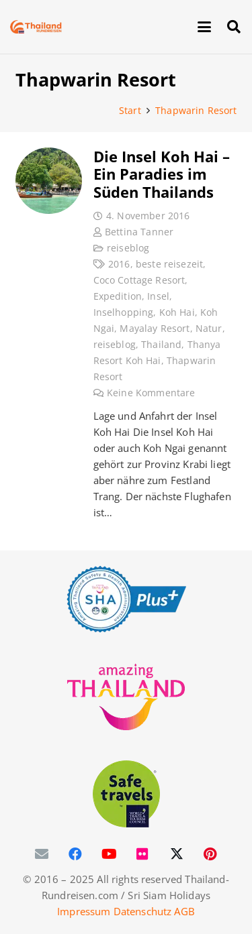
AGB (184, 911)
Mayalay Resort (155, 329)
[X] (177, 854)
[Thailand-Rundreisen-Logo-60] (36, 27)
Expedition (117, 296)
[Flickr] (143, 854)
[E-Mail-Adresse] (42, 854)
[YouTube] (109, 854)
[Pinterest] (210, 854)
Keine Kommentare (151, 393)
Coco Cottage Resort (139, 280)
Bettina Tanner (139, 232)
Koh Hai (176, 312)
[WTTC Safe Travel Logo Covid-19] (126, 793)
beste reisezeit (168, 264)
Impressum (83, 911)
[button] (204, 27)
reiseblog (128, 248)
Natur (208, 329)
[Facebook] (76, 854)
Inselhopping (123, 312)
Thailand (161, 345)
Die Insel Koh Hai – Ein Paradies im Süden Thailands (161, 174)
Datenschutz (143, 911)
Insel (158, 296)
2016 (119, 264)
